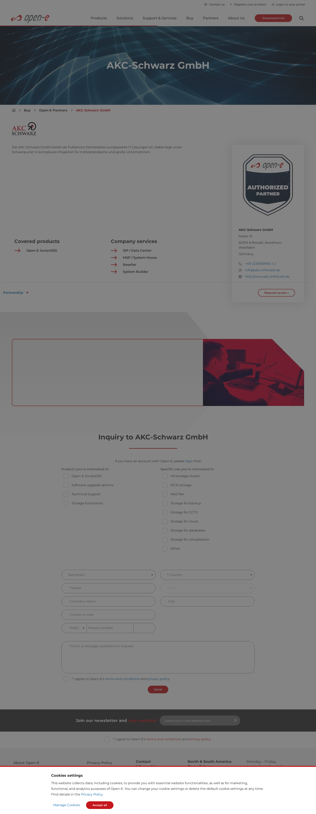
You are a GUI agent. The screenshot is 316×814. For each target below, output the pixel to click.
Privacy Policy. (92, 794)
